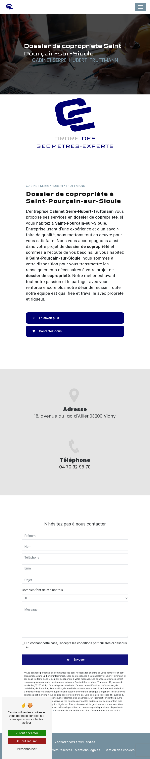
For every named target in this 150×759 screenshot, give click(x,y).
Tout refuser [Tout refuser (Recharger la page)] (26, 741)
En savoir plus (44, 318)
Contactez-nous (46, 331)
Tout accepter (26, 733)
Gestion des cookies (120, 750)
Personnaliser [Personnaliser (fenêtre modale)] (27, 749)
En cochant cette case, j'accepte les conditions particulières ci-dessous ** (76, 637)
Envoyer (79, 651)
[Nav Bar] (140, 7)
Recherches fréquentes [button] (75, 742)
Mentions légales (87, 750)
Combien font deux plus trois (42, 582)
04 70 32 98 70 (75, 475)
